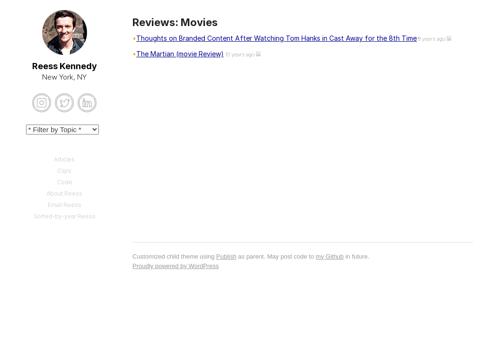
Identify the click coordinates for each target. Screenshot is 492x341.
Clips (64, 170)
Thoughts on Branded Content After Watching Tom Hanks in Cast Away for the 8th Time (276, 38)
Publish (226, 256)
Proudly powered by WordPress (175, 265)
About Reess (64, 193)
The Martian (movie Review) (180, 54)
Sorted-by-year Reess (65, 216)
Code (64, 182)
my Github (329, 256)
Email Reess (64, 204)
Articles (64, 159)
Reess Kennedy (64, 66)
